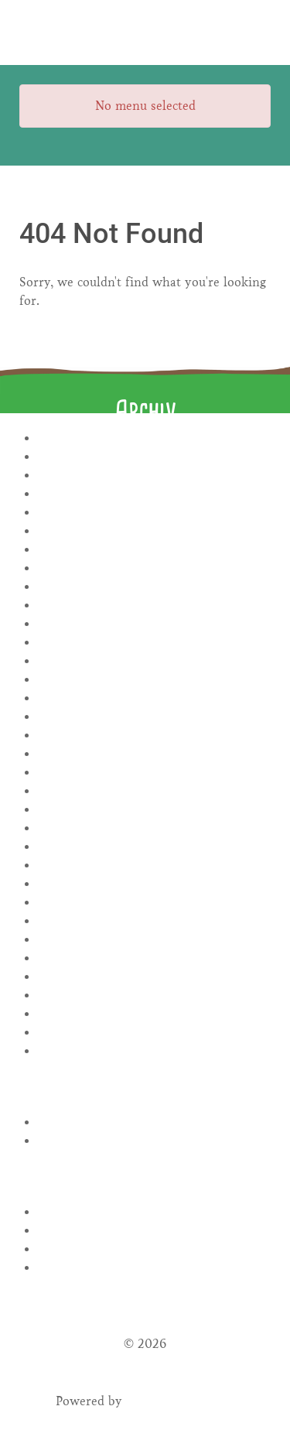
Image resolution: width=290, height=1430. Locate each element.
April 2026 (155, 438)
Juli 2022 (154, 902)
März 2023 (154, 791)
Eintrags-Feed (154, 1230)
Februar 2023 (155, 809)
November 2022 (154, 865)
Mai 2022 (155, 939)
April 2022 (155, 958)
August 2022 (154, 884)
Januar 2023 (154, 828)
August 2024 (154, 568)
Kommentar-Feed (154, 1249)
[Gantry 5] (145, 32)
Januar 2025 (154, 494)
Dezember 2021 (155, 1032)
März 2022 (155, 977)
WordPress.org (154, 1268)
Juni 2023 (154, 735)
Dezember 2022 (155, 847)
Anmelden (154, 1212)
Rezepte (154, 1122)
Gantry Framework (180, 1401)
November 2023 (154, 642)
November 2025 (154, 475)
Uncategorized (154, 1141)
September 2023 (154, 679)
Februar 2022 (154, 995)
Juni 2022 (155, 921)
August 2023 (154, 698)
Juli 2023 (154, 717)
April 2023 (154, 772)
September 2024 (154, 549)
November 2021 (155, 1051)
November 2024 (154, 512)
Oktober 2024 (154, 531)
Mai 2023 (154, 754)
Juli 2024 (154, 587)
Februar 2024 (154, 605)
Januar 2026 (154, 457)
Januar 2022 (154, 1014)
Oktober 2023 (154, 661)
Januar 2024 (154, 624)
